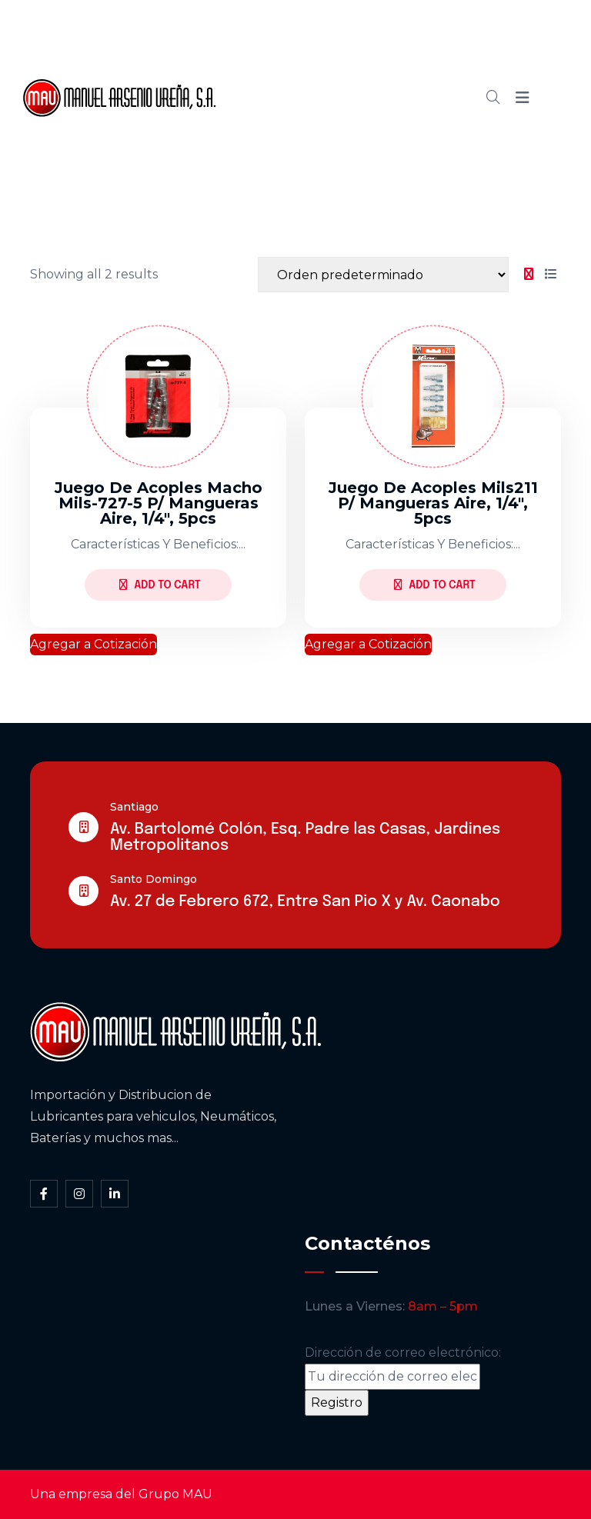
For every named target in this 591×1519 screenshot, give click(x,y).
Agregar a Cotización (93, 644)
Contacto (309, 150)
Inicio (296, 45)
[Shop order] (383, 274)
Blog (382, 97)
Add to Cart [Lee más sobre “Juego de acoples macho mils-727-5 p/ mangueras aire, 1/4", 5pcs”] (159, 585)
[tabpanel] (295, 480)
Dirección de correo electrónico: (403, 1367)
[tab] (528, 274)
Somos (364, 45)
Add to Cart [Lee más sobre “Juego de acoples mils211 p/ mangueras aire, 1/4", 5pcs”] (434, 585)
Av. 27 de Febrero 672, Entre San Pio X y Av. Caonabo (305, 902)
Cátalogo (308, 97)
